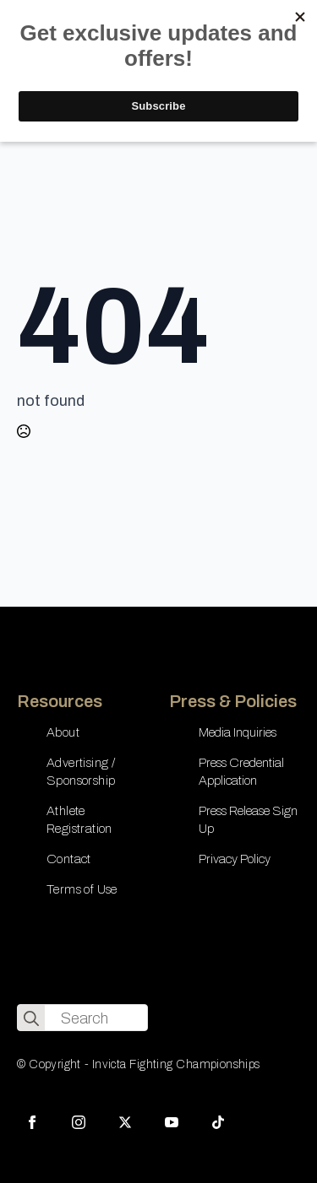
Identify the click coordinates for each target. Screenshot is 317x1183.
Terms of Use (82, 889)
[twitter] (125, 1122)
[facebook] (32, 1122)
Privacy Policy (235, 859)
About (62, 732)
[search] (31, 1018)
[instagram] (78, 1122)
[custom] (218, 1122)
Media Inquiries (237, 732)
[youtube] (171, 1122)
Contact (68, 859)
